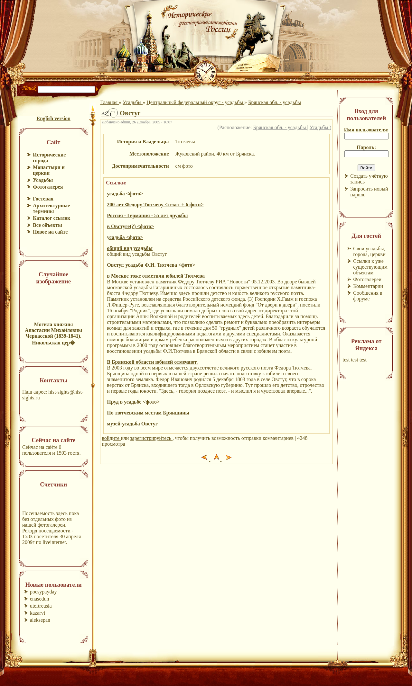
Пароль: (366, 147)
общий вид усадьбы (130, 248)
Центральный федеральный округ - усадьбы (195, 102)
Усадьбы (133, 102)
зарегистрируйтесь (151, 438)
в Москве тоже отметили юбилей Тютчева (156, 276)
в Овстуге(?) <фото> (130, 226)
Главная (109, 102)
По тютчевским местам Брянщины (148, 412)
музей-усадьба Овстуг (132, 423)
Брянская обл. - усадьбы (274, 102)
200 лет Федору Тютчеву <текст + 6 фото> (155, 204)
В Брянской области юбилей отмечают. (152, 362)
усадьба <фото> (125, 193)
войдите (111, 438)
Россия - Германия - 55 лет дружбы (147, 215)
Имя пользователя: (366, 129)
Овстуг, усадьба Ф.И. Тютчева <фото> (151, 265)
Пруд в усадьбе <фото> (133, 402)
